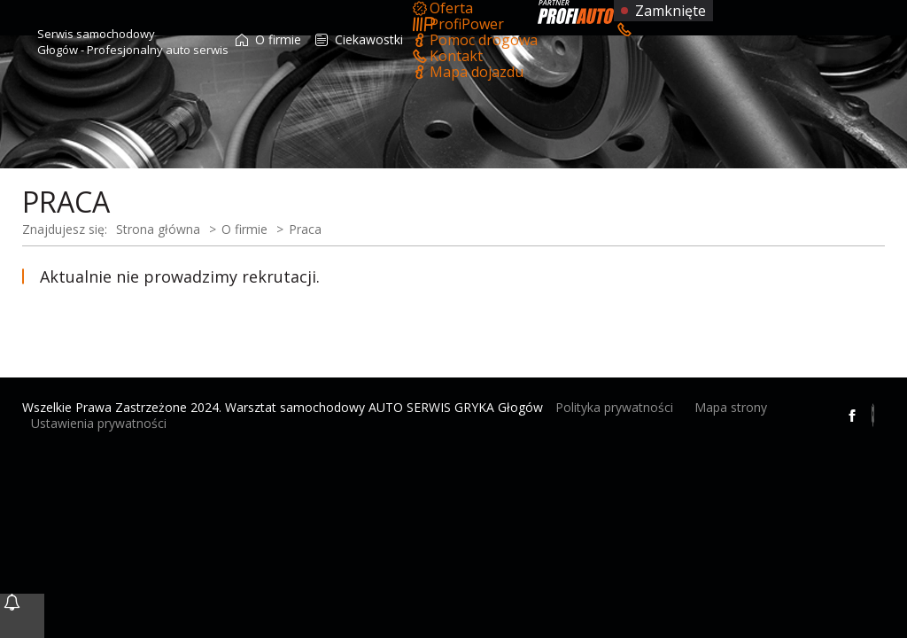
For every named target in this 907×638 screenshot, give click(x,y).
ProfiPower (457, 24)
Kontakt (446, 56)
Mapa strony (730, 407)
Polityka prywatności (614, 407)
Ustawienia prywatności (99, 423)
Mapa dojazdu (466, 72)
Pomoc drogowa (474, 40)
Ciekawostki (359, 39)
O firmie (268, 39)
